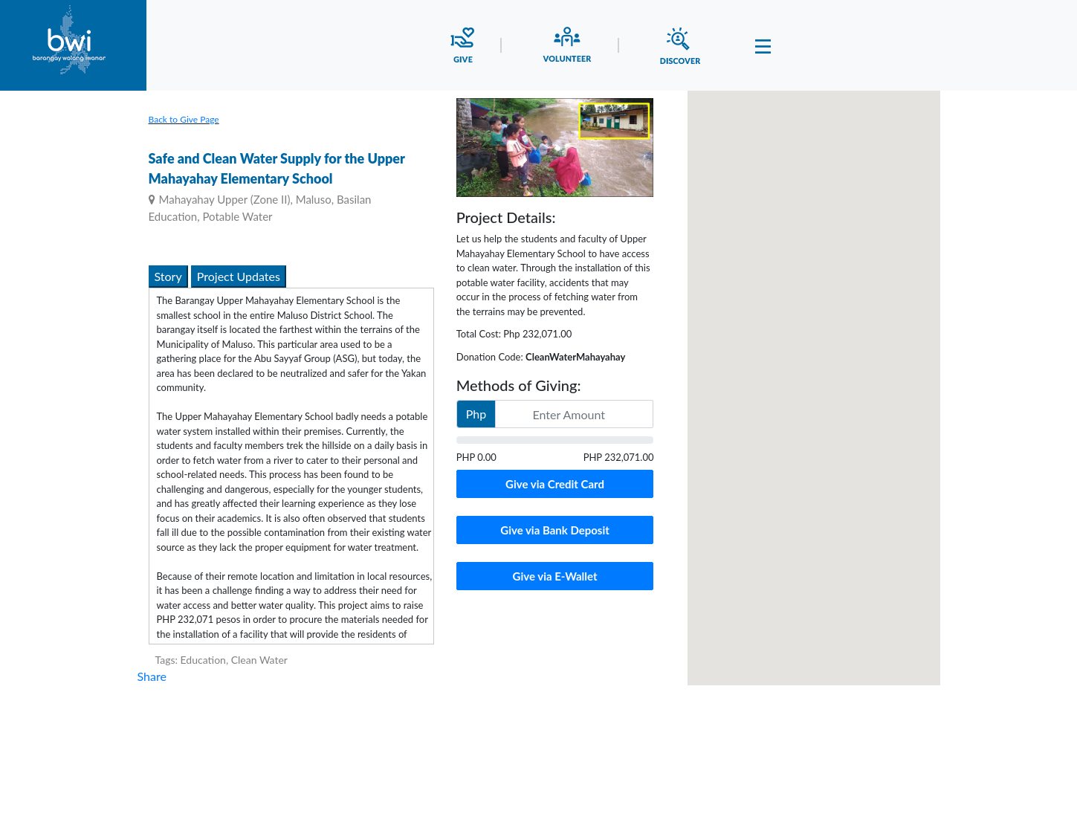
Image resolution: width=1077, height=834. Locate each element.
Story (168, 276)
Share (152, 676)
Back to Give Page (184, 119)
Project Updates (238, 276)
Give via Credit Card (554, 484)
